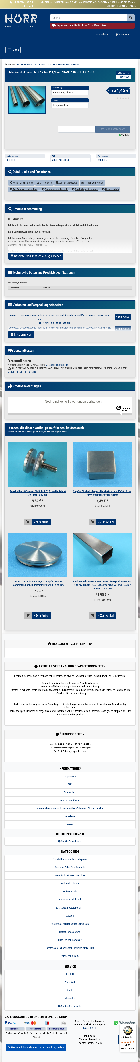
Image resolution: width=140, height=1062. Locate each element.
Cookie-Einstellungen (70, 845)
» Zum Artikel (41, 526)
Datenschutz (70, 796)
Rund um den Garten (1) (70, 944)
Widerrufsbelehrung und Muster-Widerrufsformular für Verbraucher (70, 813)
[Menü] (134, 1026)
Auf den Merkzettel (66, 187)
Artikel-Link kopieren (21, 187)
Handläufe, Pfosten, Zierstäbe (70, 879)
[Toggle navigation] (13, 50)
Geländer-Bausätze (70, 960)
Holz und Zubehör (70, 888)
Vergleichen (44, 187)
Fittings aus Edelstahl (70, 904)
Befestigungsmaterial (70, 936)
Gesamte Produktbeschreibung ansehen (36, 260)
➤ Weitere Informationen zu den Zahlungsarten (36, 1052)
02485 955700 (90, 1032)
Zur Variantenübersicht (55, 193)
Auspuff (70, 920)
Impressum (70, 780)
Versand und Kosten (70, 804)
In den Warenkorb (113, 133)
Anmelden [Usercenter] (102, 34)
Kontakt (70, 978)
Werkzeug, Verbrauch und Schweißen (70, 928)
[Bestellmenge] (77, 133)
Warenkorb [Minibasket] (123, 34)
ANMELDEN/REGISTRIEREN (22, 376)
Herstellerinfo (110, 193)
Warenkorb (70, 986)
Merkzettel (70, 1002)
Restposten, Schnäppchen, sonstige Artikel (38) (70, 952)
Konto (70, 994)
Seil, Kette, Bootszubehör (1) (70, 912)
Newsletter (70, 821)
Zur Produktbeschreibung (24, 193)
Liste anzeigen (21, 339)
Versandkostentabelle (57, 369)
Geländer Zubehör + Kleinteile (70, 871)
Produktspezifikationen (85, 193)
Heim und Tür (70, 896)
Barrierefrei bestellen (70, 1010)
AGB (70, 788)
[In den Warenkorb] (28, 526)
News (70, 829)
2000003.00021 (28, 320)
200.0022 (14, 320)
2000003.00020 (28, 332)
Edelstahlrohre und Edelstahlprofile (70, 863)
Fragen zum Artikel (92, 187)
